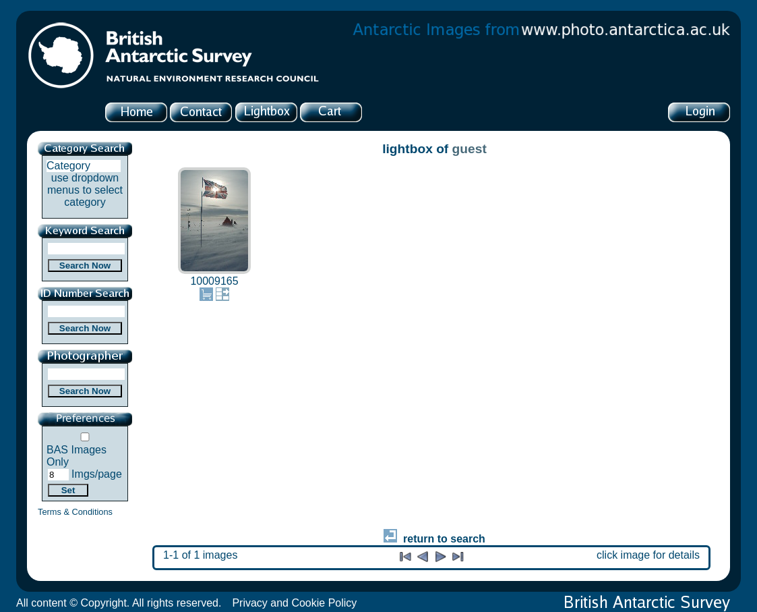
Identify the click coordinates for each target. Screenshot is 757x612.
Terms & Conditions (75, 512)
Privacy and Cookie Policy (294, 603)
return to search (434, 539)
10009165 (214, 281)
